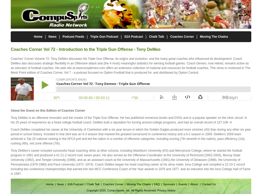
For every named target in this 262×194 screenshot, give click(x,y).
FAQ (157, 184)
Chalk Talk (156, 36)
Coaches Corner (182, 36)
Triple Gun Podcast (104, 36)
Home (38, 36)
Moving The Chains (214, 36)
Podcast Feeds (73, 36)
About (195, 184)
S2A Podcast (133, 36)
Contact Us (209, 184)
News (52, 36)
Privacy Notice (166, 190)
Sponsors (169, 184)
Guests (182, 184)
